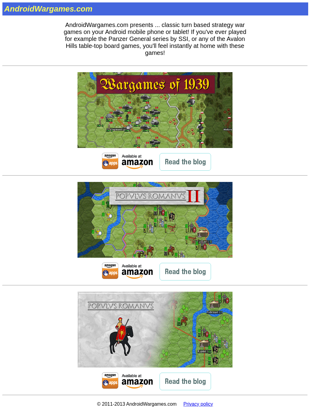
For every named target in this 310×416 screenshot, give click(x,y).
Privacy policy (198, 404)
